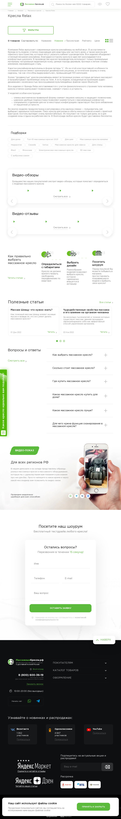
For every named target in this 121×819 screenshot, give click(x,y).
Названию (46, 41)
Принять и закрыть (93, 807)
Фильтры (31, 30)
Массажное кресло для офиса (70, 145)
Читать (51, 332)
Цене (97, 41)
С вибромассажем (20, 156)
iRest (13, 150)
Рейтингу (86, 41)
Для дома (15, 139)
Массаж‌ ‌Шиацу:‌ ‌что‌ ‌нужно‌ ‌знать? (31, 310)
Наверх (105, 640)
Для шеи (69, 139)
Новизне (58, 41)
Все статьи (105, 302)
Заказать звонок (34, 684)
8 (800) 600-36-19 (30, 675)
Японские (27, 150)
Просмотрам (72, 41)
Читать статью (15, 278)
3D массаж (85, 150)
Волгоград (38, 669)
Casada (32, 145)
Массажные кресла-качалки (94, 139)
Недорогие (16, 145)
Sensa (45, 145)
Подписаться (23, 740)
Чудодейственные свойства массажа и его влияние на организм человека (86, 311)
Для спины (97, 145)
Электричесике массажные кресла (56, 150)
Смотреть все (60, 196)
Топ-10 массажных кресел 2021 (42, 139)
